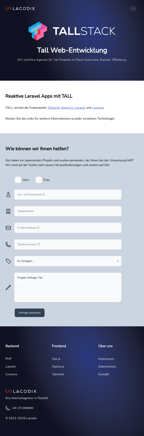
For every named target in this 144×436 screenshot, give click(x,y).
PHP (8, 359)
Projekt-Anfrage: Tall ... (68, 287)
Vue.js (56, 359)
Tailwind (53, 108)
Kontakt (103, 374)
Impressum (106, 359)
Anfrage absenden (30, 313)
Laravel (80, 108)
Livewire (98, 108)
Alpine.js (67, 108)
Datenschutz (107, 366)
